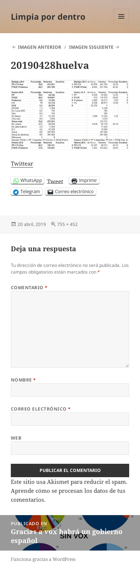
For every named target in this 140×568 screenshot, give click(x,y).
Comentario (29, 287)
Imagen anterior (39, 47)
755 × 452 (67, 224)
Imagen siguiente (91, 47)
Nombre (23, 380)
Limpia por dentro (48, 16)
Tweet (55, 181)
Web (16, 438)
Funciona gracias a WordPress (43, 559)
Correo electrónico (41, 409)
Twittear (22, 163)
